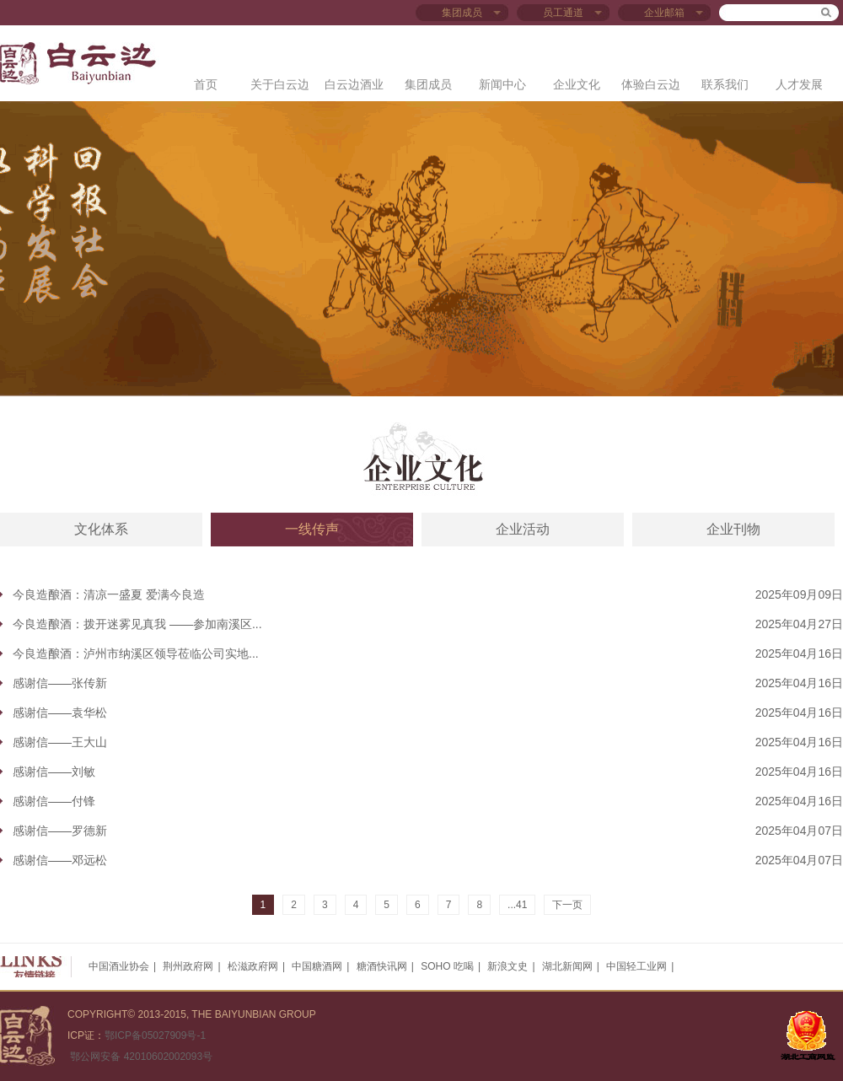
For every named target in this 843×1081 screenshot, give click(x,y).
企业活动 (523, 529)
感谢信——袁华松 (60, 712)
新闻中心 (502, 84)
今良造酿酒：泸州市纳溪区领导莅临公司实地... (136, 653)
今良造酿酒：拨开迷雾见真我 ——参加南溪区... (137, 624)
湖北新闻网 (567, 966)
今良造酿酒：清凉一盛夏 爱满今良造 (109, 594)
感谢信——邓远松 (60, 860)
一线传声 (312, 529)
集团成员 (428, 84)
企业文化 (576, 84)
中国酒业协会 (119, 966)
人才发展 (799, 84)
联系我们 (725, 84)
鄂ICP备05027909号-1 (155, 1035)
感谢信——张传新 (60, 683)
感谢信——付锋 (54, 801)
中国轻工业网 (636, 966)
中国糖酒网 (317, 966)
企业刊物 (733, 529)
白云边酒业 (354, 84)
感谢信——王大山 (60, 742)
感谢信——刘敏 (54, 771)
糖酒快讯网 (382, 966)
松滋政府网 (253, 966)
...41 (517, 905)
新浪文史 (507, 966)
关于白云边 (279, 84)
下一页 (567, 905)
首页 (205, 84)
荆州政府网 (188, 966)
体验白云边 (650, 84)
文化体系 (101, 529)
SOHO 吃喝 (447, 966)
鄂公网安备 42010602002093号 (139, 1056)
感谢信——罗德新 (60, 830)
